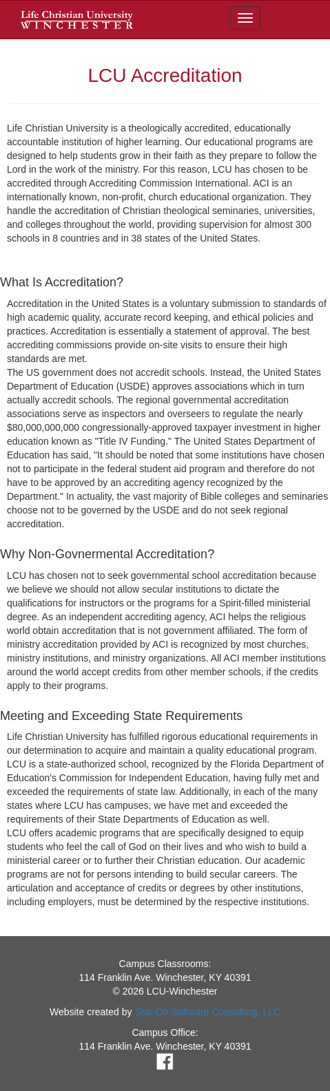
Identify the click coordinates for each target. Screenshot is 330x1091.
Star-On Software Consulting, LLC (207, 1011)
